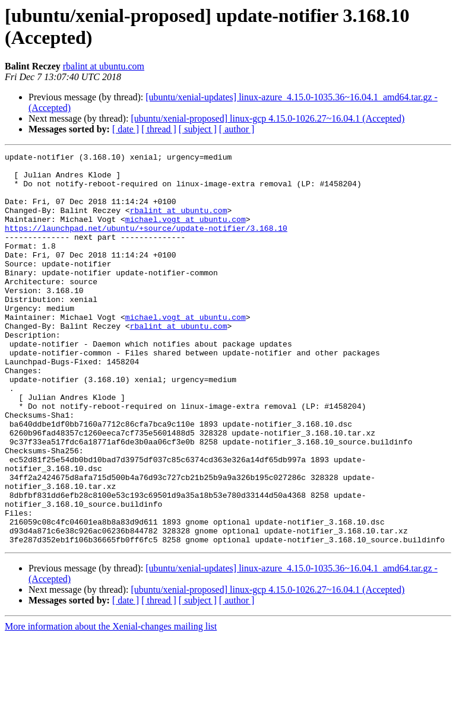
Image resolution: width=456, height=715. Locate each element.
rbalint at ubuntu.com (103, 66)
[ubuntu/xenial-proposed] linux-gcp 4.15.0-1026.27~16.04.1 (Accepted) (267, 118)
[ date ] (125, 129)
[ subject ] (198, 129)
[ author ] (237, 129)
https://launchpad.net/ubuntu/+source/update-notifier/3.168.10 (146, 244)
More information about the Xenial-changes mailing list (111, 705)
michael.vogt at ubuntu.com (185, 233)
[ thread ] (158, 129)
